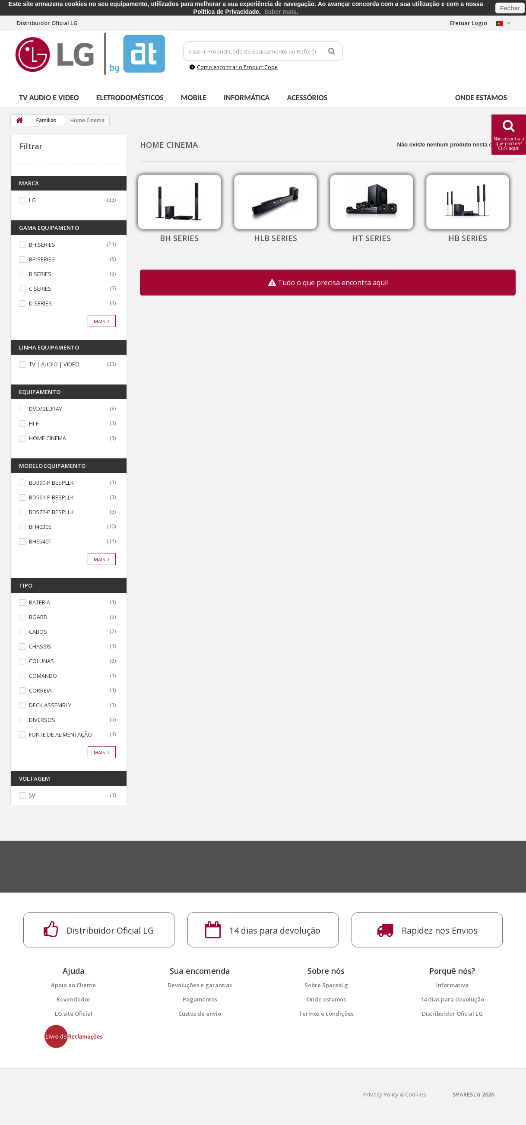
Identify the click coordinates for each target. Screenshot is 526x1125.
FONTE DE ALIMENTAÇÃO (60, 734)
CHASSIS (40, 646)
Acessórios (307, 97)
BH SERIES (42, 244)
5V (32, 795)
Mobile (193, 97)
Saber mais (280, 11)
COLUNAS (41, 661)
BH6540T (40, 541)
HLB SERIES (275, 238)
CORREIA (40, 690)
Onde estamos (481, 97)
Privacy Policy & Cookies (394, 1094)
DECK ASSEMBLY (50, 705)
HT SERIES (371, 238)
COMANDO (43, 676)
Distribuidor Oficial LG (452, 1013)
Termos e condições (326, 1013)
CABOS (38, 632)
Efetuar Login (468, 23)
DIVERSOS (42, 720)
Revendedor (74, 999)
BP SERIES (42, 259)
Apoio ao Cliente (73, 985)
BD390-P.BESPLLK (51, 482)
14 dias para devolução (452, 999)
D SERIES (40, 303)
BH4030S (40, 527)
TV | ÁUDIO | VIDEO (54, 364)
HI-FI (34, 423)
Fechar (510, 8)
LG (32, 200)
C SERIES (40, 288)
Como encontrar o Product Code (234, 67)
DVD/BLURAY (45, 409)
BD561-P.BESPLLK (51, 497)
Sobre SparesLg (326, 985)
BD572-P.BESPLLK (51, 512)
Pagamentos (200, 999)
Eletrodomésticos (130, 97)
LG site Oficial (73, 1013)
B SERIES (40, 274)
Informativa (452, 985)
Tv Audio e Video (49, 97)
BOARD (38, 617)
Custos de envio (199, 1013)
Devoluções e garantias (200, 985)
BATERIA (39, 602)
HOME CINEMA (47, 438)
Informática (246, 97)
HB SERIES (467, 238)
